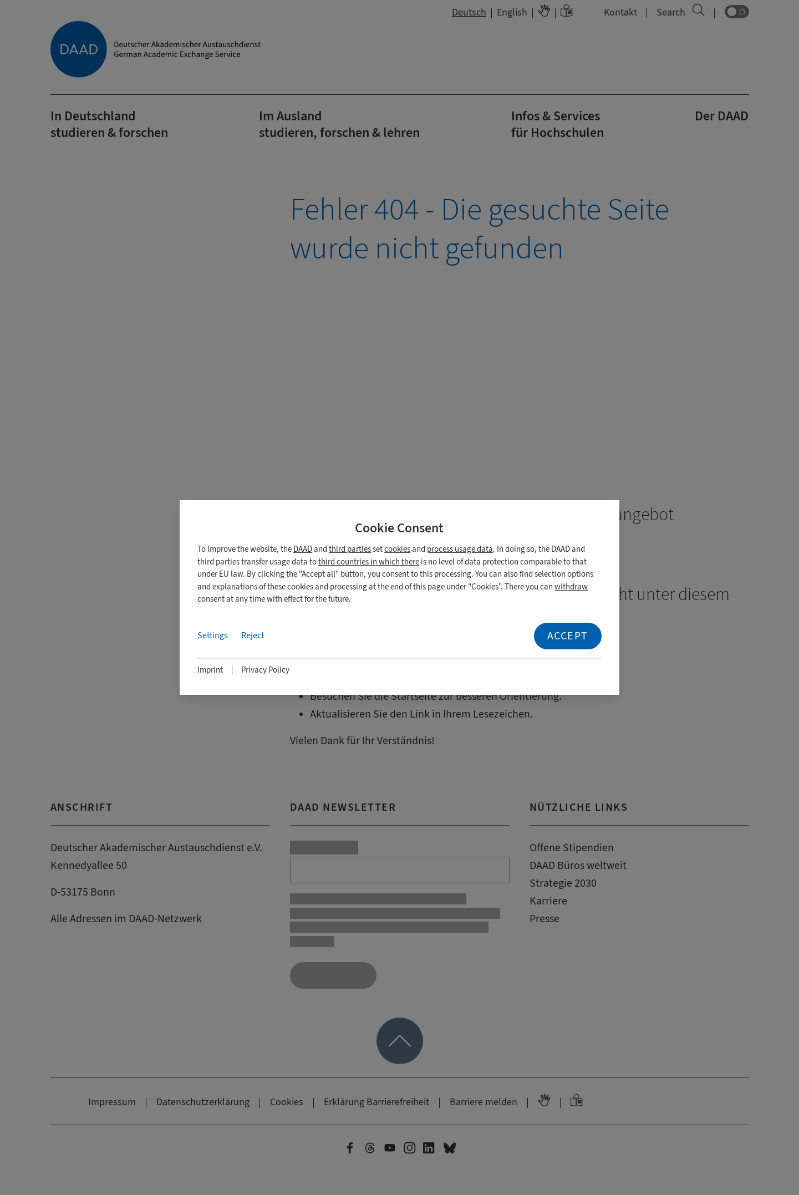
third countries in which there (368, 562)
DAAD (302, 549)
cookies (397, 549)
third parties (350, 549)
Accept (567, 636)
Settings (212, 635)
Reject (252, 635)
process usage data (460, 549)
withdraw (571, 587)
